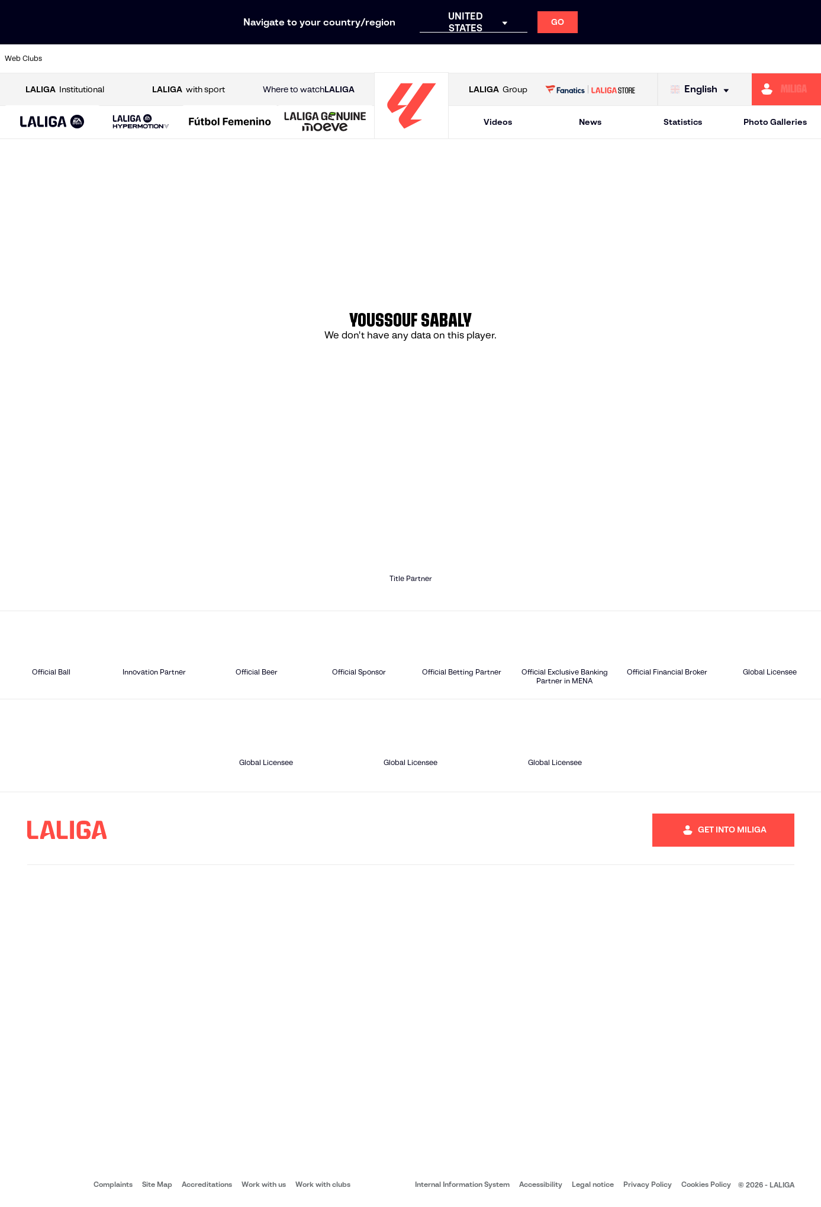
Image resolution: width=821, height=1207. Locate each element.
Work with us (264, 1184)
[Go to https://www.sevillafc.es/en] (730, 58)
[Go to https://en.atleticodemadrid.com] (111, 58)
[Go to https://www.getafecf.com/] (304, 58)
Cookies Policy (706, 1184)
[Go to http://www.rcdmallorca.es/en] (536, 58)
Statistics (683, 122)
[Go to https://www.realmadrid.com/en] (614, 58)
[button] (52, 122)
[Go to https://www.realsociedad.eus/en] (691, 58)
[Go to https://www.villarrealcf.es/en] (807, 58)
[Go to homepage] (411, 133)
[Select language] (702, 89)
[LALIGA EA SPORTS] (52, 122)
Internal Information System (462, 1184)
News (590, 122)
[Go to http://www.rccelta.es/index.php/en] (459, 58)
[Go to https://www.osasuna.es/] (149, 58)
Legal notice (593, 1184)
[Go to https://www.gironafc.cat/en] (343, 58)
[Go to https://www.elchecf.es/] (227, 58)
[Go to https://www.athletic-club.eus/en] (72, 58)
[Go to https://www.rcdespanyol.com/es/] (498, 58)
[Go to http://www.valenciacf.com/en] (768, 58)
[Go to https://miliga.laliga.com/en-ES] (786, 89)
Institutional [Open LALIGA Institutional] (64, 90)
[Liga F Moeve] (230, 122)
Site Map (157, 1184)
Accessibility (540, 1184)
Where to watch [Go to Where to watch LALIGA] (309, 90)
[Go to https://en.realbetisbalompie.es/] (575, 58)
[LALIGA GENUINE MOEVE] (325, 122)
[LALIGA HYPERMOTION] (140, 122)
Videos (498, 122)
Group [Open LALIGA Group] (498, 90)
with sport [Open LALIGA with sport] (188, 90)
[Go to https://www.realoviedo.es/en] (652, 58)
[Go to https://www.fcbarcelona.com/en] (265, 58)
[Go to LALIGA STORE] (590, 89)
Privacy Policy (647, 1184)
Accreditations (207, 1184)
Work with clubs (322, 1184)
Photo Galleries (775, 122)
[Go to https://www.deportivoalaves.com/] (188, 58)
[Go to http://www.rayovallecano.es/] (420, 58)
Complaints (113, 1184)
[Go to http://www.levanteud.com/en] (382, 58)
